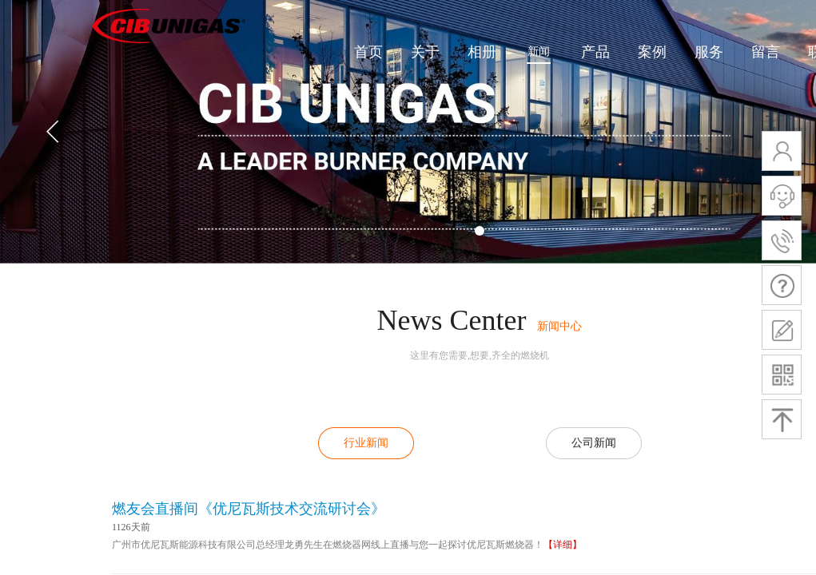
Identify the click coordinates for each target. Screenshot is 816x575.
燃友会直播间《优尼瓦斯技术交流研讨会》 (248, 509)
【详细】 (562, 544)
